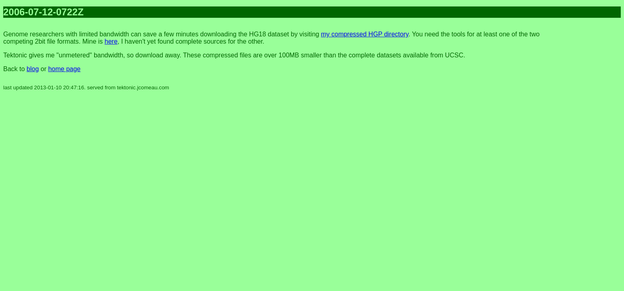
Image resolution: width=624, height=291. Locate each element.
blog (33, 68)
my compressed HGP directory (364, 34)
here (111, 41)
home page (64, 68)
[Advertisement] (588, 145)
